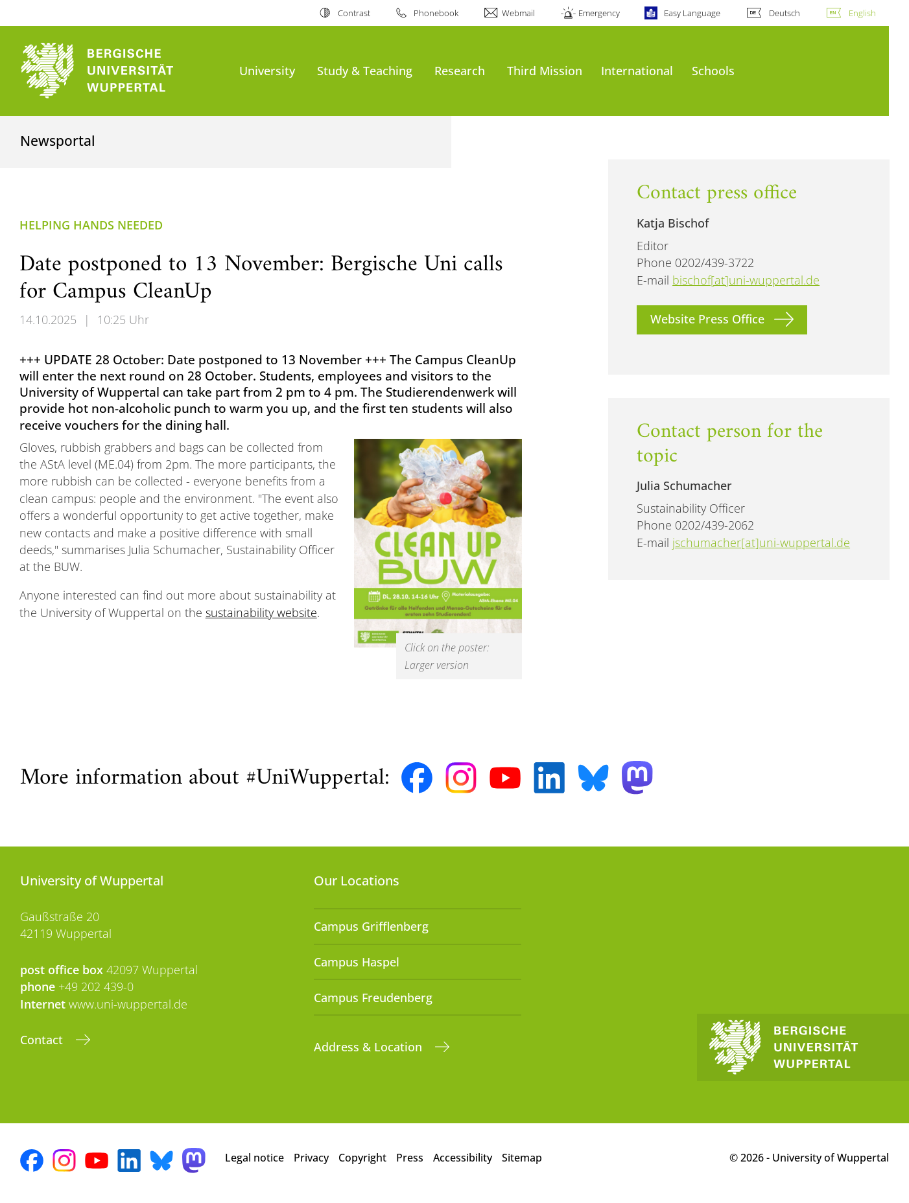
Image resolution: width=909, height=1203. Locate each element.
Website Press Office (707, 319)
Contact (43, 1039)
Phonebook (436, 13)
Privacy (311, 1157)
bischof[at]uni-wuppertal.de (746, 280)
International (637, 70)
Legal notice (254, 1157)
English (862, 13)
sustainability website (261, 612)
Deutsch (784, 13)
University (267, 70)
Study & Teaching (364, 70)
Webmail (518, 13)
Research (459, 70)
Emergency (599, 13)
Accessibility (462, 1157)
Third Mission (544, 70)
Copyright (362, 1157)
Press (409, 1157)
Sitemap (522, 1157)
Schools (713, 70)
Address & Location (369, 1047)
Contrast (354, 13)
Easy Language (692, 13)
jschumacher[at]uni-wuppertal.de (761, 542)
